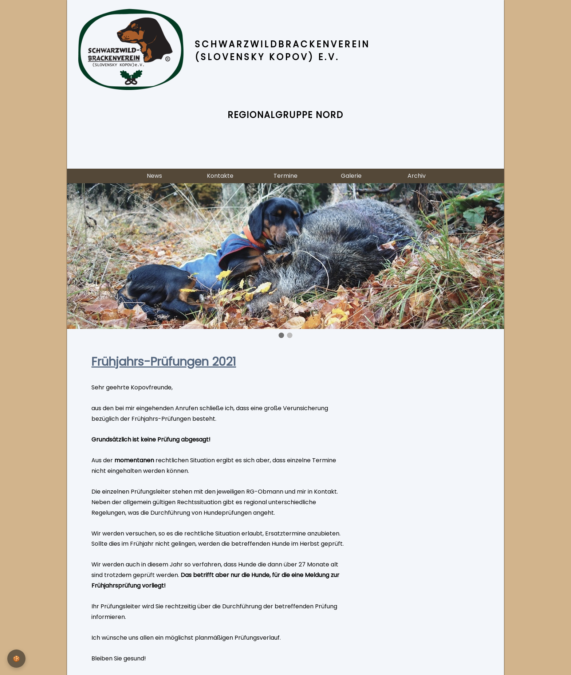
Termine (285, 176)
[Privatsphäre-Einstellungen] (16, 659)
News (154, 176)
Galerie (351, 176)
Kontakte (220, 176)
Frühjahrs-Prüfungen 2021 (163, 361)
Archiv (416, 176)
